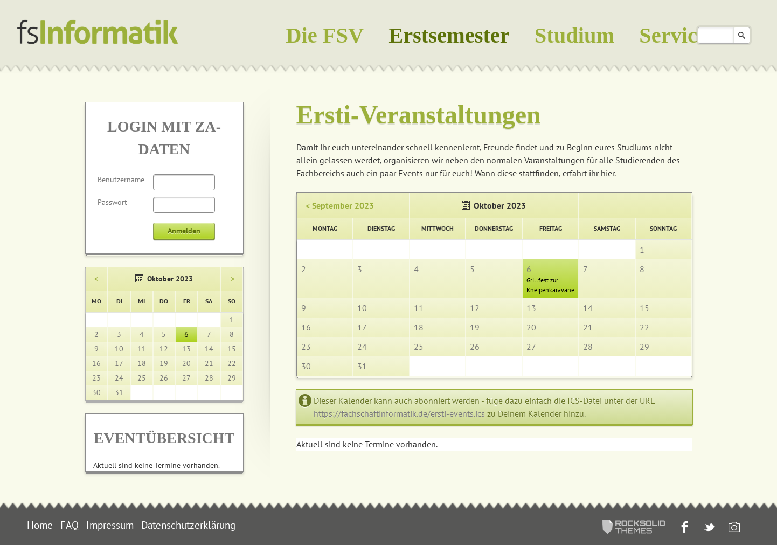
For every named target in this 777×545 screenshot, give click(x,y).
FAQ (69, 525)
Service (673, 35)
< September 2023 (340, 205)
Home (40, 525)
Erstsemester (449, 35)
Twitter (708, 528)
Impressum (110, 525)
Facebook (683, 528)
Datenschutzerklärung (188, 525)
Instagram (733, 528)
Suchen (742, 35)
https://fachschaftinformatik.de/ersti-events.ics (399, 413)
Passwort (112, 202)
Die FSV (325, 35)
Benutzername (121, 179)
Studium (574, 35)
